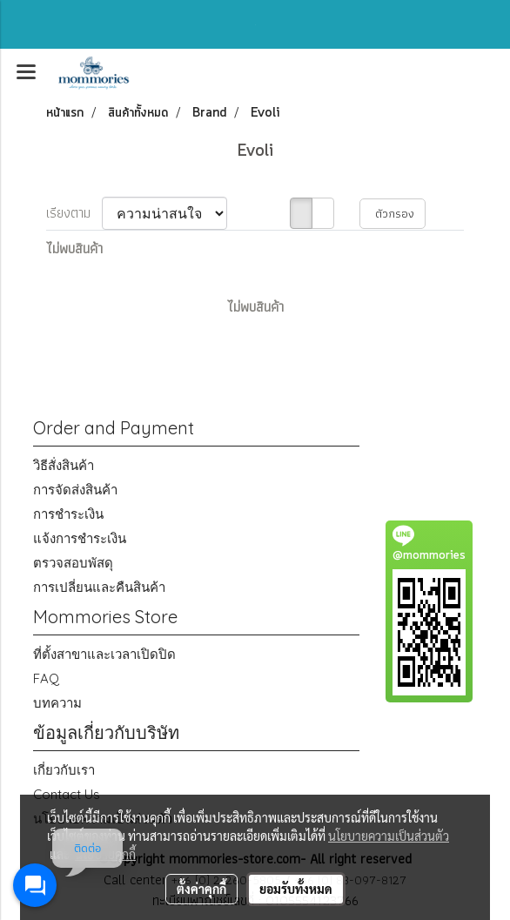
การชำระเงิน (68, 514)
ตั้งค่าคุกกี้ (201, 888)
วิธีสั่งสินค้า (63, 465)
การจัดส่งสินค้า (75, 489)
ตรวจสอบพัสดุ (73, 562)
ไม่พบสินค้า (74, 248)
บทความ (57, 703)
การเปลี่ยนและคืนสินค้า (99, 587)
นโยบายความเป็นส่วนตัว (388, 835)
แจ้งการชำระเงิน (79, 538)
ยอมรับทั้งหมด (295, 888)
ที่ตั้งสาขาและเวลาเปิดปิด (104, 654)
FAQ (46, 678)
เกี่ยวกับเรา (64, 770)
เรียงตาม (74, 213)
